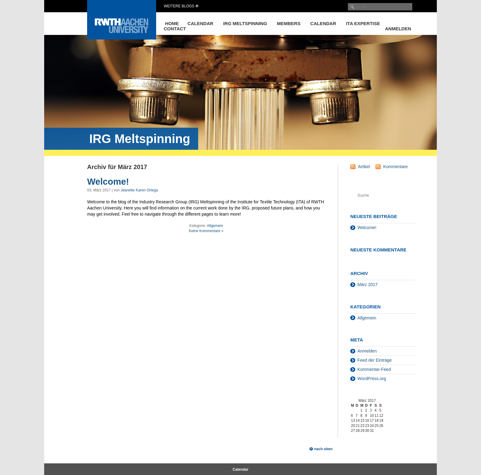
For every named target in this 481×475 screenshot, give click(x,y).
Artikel (364, 166)
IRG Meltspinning (245, 23)
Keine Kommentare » (206, 231)
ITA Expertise (363, 23)
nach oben (323, 449)
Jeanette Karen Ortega (139, 190)
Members (289, 23)
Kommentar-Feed (374, 369)
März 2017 (367, 284)
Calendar (200, 23)
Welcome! (108, 182)
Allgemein (215, 226)
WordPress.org (371, 378)
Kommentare (395, 166)
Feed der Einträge (374, 360)
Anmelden (398, 28)
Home (172, 23)
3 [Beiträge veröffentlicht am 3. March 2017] (371, 410)
